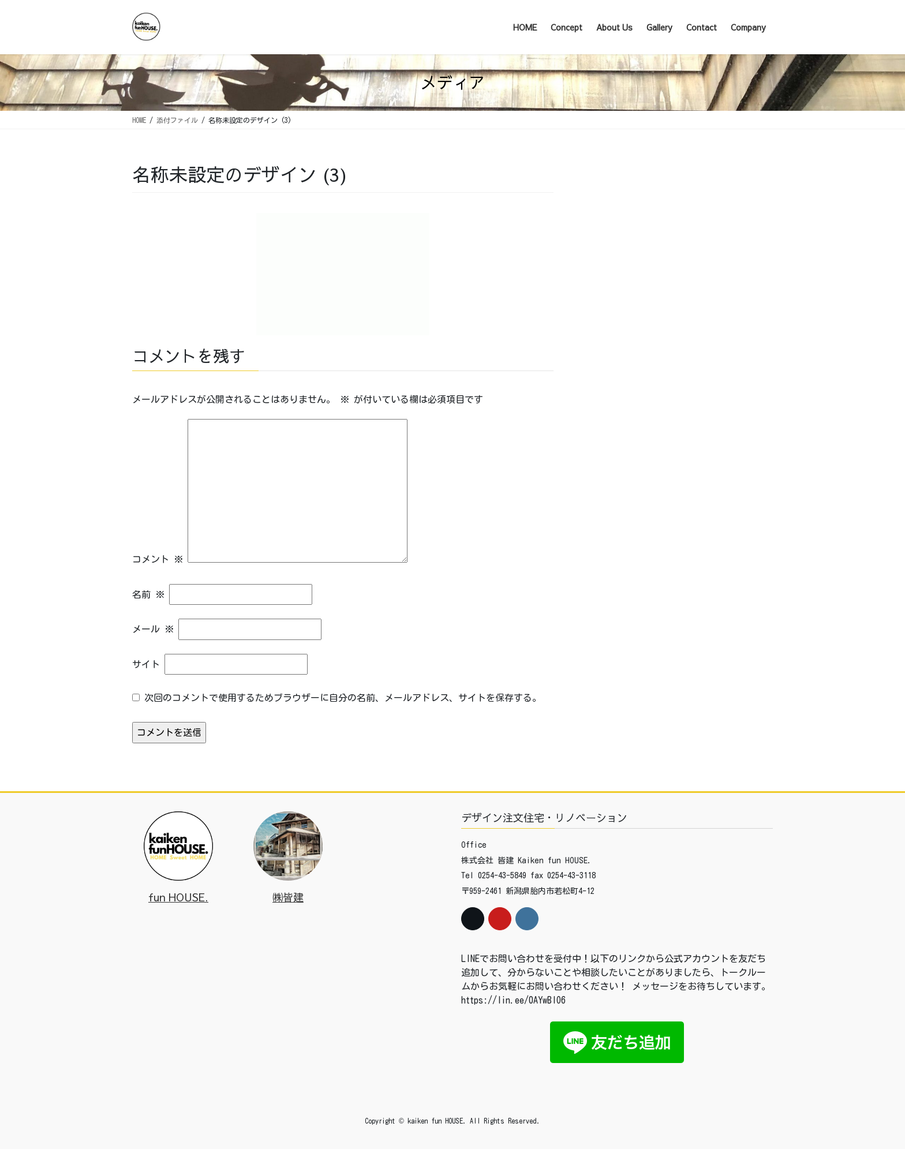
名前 (148, 594)
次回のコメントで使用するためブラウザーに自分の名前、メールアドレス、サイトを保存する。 (342, 697)
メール (153, 629)
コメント (157, 559)
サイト (146, 664)
